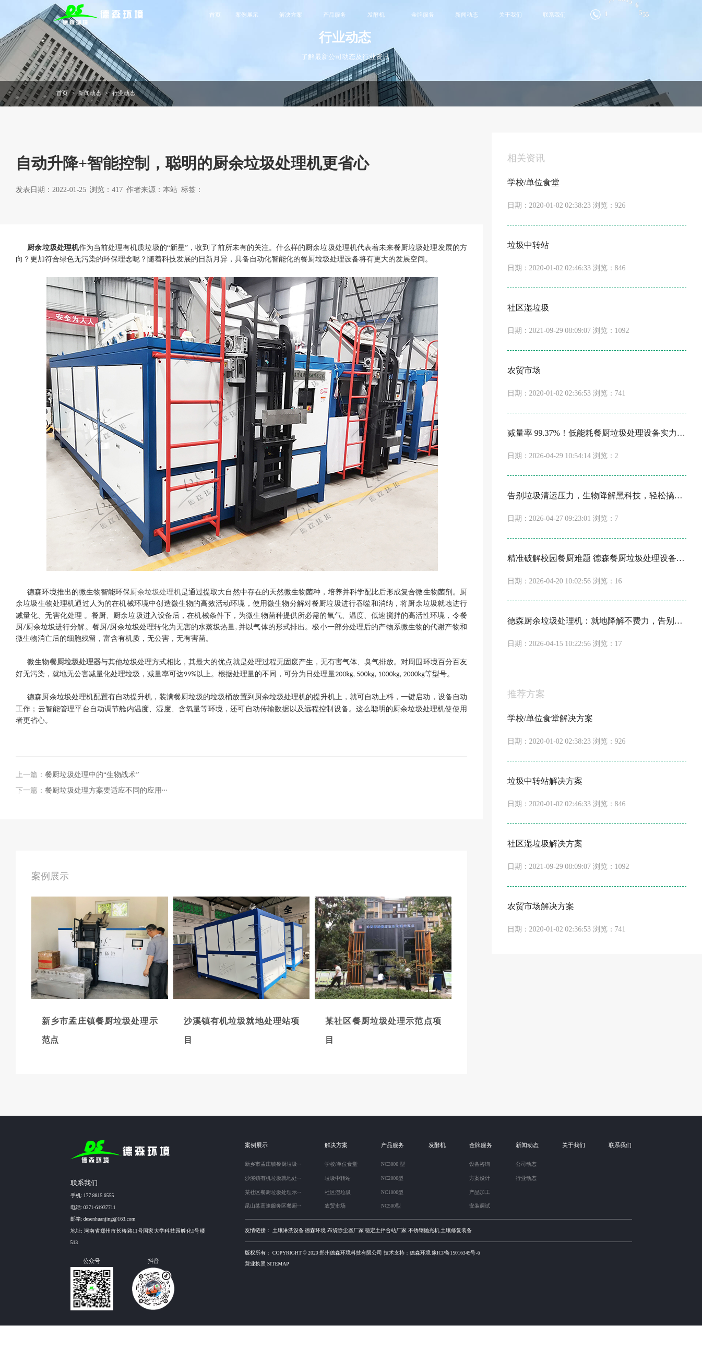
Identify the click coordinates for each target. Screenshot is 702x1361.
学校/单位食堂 (341, 1199)
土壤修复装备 (456, 1266)
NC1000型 (392, 1228)
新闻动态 (466, 14)
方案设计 (479, 1213)
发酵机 (376, 14)
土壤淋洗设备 (288, 1266)
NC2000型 (392, 1213)
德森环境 (315, 1266)
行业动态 (123, 129)
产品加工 (479, 1228)
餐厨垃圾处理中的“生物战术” (92, 810)
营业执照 (255, 1299)
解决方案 (290, 14)
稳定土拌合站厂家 (386, 1266)
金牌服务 (422, 14)
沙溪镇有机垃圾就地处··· (273, 1213)
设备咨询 (479, 1199)
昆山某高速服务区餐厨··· (273, 1241)
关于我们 (510, 14)
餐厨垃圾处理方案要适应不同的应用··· (106, 826)
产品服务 (334, 14)
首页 (215, 14)
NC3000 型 (393, 1199)
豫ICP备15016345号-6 (456, 1288)
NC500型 (391, 1241)
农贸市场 (335, 1241)
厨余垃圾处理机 (155, 627)
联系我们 (554, 14)
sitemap (278, 1299)
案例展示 (246, 14)
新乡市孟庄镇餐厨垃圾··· (273, 1199)
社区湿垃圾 (338, 1228)
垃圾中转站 (338, 1213)
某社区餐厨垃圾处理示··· (273, 1228)
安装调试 (479, 1241)
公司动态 (526, 1199)
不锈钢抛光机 (423, 1266)
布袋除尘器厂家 (345, 1266)
